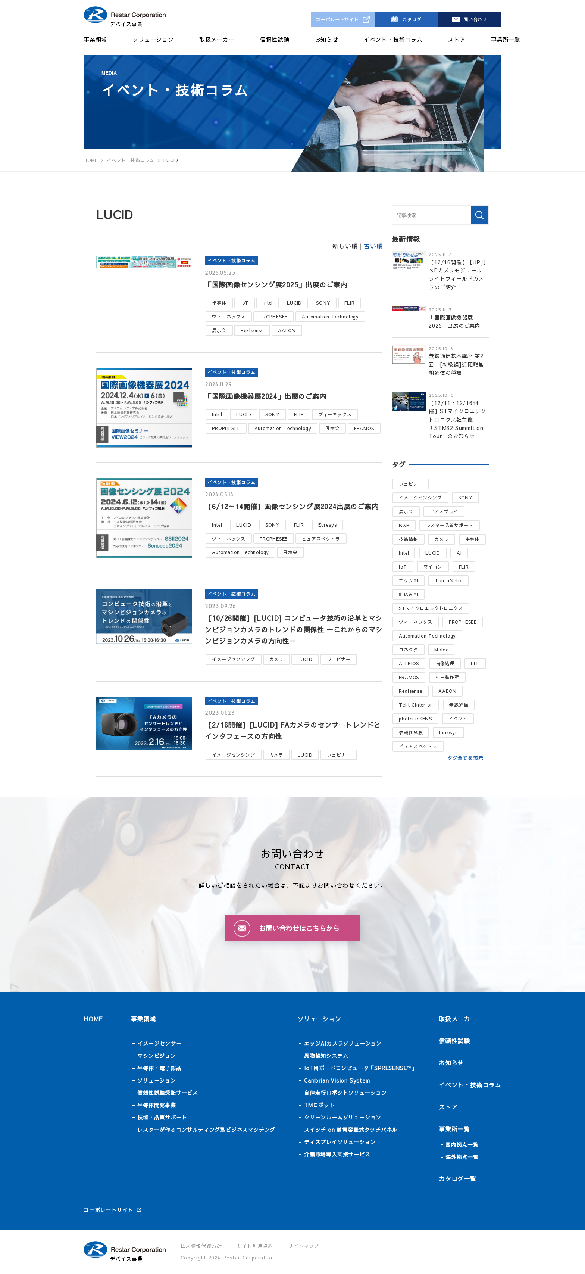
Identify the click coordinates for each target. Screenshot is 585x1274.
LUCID (294, 303)
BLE (475, 663)
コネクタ (408, 649)
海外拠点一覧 (462, 1157)
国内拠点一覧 (462, 1144)
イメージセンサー (159, 1043)
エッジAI (408, 580)
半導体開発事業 (156, 1105)
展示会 (219, 330)
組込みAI (408, 594)
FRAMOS (364, 428)
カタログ (411, 19)
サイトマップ (303, 1246)
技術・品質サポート (162, 1117)
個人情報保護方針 (201, 1246)
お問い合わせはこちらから (299, 928)
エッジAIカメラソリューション (343, 1043)
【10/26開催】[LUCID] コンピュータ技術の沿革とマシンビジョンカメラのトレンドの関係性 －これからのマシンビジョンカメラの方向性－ (293, 629)
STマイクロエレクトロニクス (431, 608)
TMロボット (319, 1105)
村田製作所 (447, 677)
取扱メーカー (217, 39)
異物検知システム (326, 1055)
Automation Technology (330, 317)
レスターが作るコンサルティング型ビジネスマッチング (206, 1129)
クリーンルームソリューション (342, 1117)
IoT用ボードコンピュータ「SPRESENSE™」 (360, 1068)
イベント (457, 719)
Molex (441, 649)
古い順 (373, 246)
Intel (268, 303)
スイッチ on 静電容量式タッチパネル (350, 1129)
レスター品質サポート (449, 525)
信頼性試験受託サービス (167, 1092)
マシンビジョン (156, 1055)
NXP (404, 525)
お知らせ (326, 39)
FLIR (349, 303)
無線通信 (458, 705)
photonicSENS (415, 719)
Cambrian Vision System (337, 1080)
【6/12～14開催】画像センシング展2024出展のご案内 (291, 506)
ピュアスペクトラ (321, 539)
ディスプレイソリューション (340, 1142)
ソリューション (153, 39)
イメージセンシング (233, 659)
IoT (244, 303)
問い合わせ (475, 19)
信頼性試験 (275, 39)
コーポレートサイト (337, 19)
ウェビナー (339, 659)
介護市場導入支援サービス (337, 1154)
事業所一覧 (505, 39)
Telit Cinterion (416, 705)
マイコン (432, 567)
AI (459, 553)
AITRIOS (409, 663)
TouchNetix (448, 580)
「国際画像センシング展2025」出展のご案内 (276, 284)
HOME (93, 1019)
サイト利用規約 (255, 1246)
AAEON (287, 330)
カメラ (276, 659)
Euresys (327, 525)
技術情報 (408, 539)
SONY (323, 303)
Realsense (252, 330)
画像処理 (444, 663)
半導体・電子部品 (159, 1068)
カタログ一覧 (457, 1178)
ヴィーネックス (228, 317)
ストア (457, 39)
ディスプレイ (444, 511)
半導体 (219, 303)
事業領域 (95, 39)
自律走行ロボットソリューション (345, 1092)
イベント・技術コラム (393, 39)
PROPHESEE (274, 317)
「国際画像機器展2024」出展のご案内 (265, 396)
